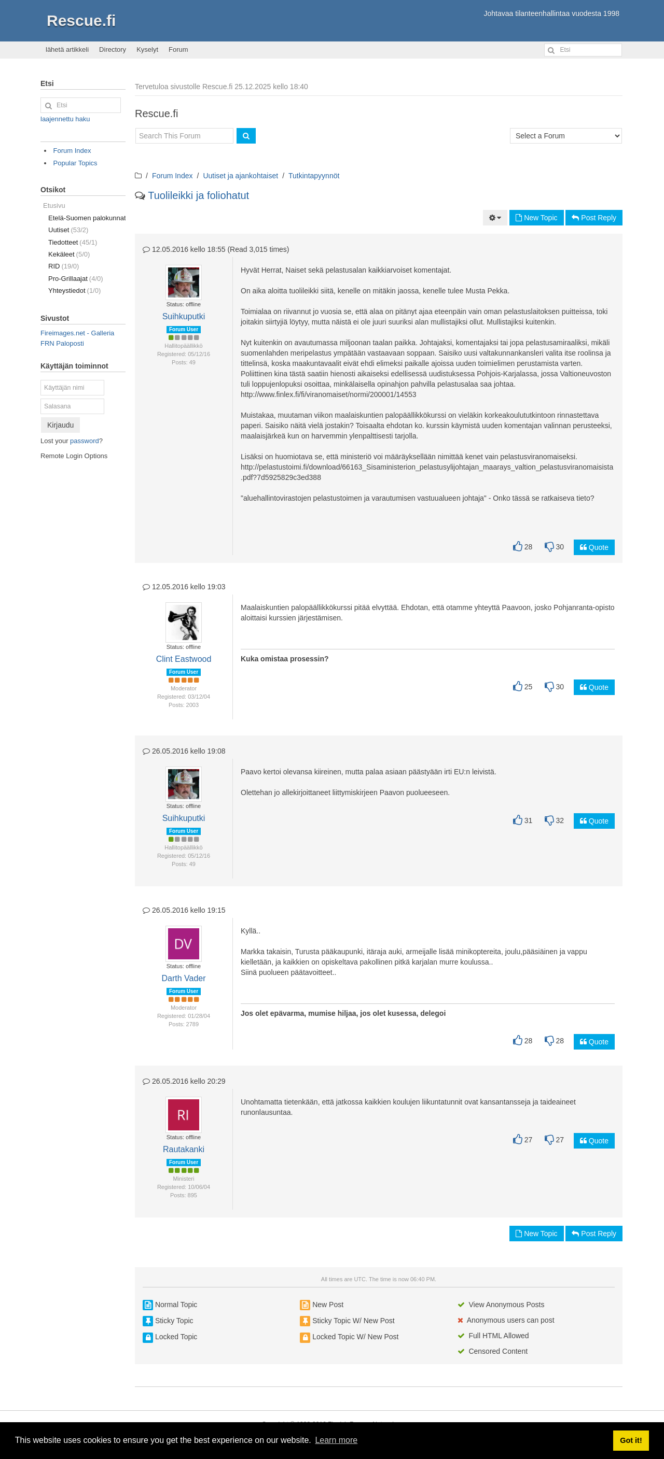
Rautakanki (183, 1149)
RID (63, 266)
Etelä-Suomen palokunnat (87, 218)
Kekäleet (69, 254)
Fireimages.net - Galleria (77, 333)
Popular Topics (75, 163)
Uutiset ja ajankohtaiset (240, 176)
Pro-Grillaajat (75, 278)
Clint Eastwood (184, 659)
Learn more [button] (336, 1440)
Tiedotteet (72, 242)
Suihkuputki (183, 316)
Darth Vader (183, 978)
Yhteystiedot (74, 290)
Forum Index (172, 176)
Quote (594, 547)
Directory (112, 49)
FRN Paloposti (62, 343)
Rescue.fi (81, 20)
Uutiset (68, 230)
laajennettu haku (65, 119)
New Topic (536, 218)
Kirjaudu (60, 425)
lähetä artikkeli (67, 49)
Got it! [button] (631, 1440)
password (84, 441)
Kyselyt (147, 49)
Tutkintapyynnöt (313, 176)
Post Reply (594, 218)
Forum (178, 49)
